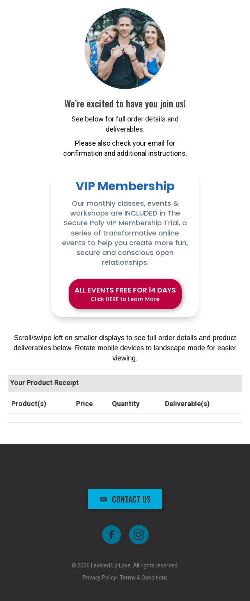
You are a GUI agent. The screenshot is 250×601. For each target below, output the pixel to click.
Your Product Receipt (44, 382)
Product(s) (28, 403)
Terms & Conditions (144, 577)
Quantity (126, 403)
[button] (125, 294)
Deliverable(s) (187, 403)
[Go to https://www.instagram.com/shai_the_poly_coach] (139, 535)
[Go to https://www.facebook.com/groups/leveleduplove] (111, 535)
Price (84, 403)
